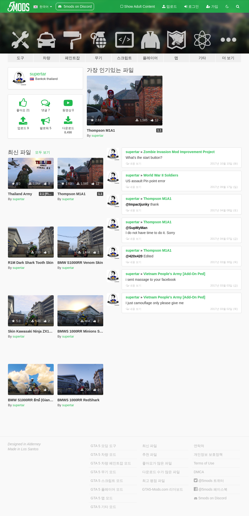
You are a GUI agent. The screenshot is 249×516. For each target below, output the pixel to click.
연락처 (199, 446)
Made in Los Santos (23, 449)
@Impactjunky (137, 204)
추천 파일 (149, 455)
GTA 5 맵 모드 (101, 498)
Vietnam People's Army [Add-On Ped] (174, 274)
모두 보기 (42, 152)
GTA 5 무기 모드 (103, 472)
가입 (212, 6)
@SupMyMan (137, 228)
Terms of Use (204, 463)
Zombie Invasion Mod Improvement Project (179, 152)
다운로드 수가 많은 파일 (161, 472)
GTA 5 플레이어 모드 (107, 489)
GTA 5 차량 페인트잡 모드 (111, 463)
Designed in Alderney (24, 444)
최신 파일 (149, 446)
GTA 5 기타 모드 (103, 507)
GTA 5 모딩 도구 (103, 446)
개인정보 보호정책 (208, 455)
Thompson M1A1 (158, 199)
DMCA (199, 472)
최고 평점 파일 (153, 481)
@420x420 (134, 256)
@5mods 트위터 (209, 480)
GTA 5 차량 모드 (103, 455)
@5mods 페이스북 (210, 489)
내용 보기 (133, 163)
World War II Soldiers (161, 175)
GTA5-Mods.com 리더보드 (162, 489)
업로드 (169, 6)
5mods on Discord (210, 498)
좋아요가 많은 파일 (157, 463)
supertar (38, 73)
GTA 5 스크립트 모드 (107, 481)
